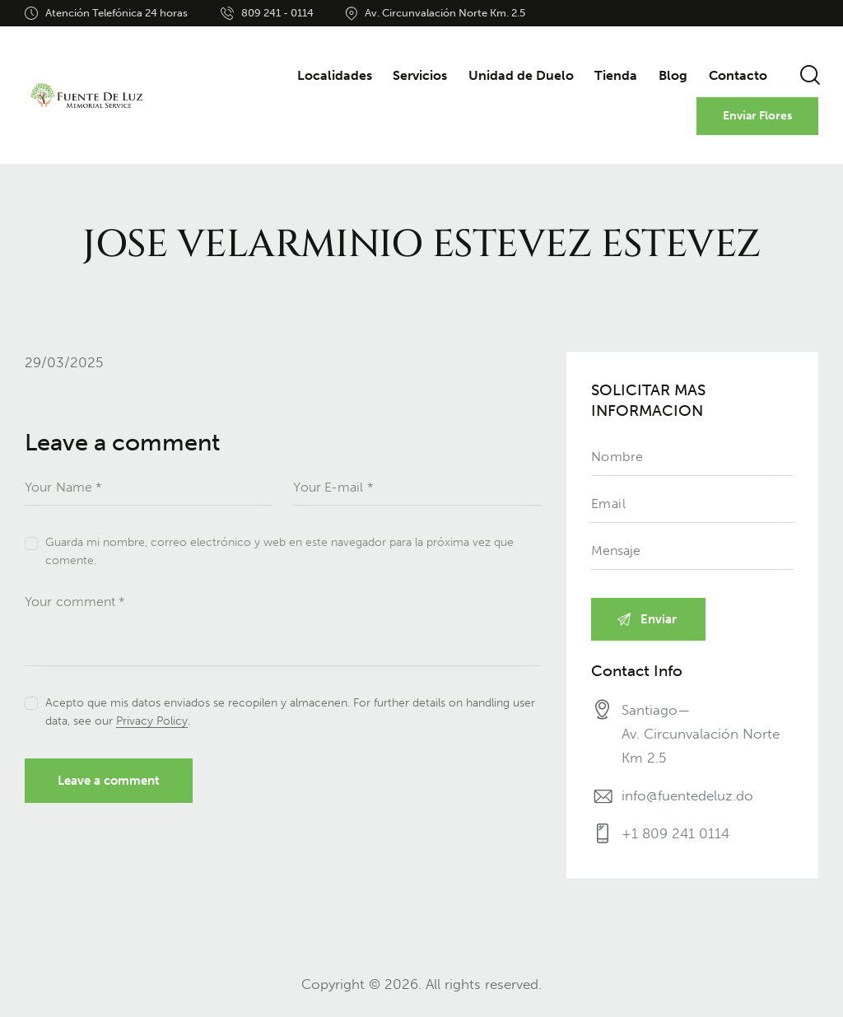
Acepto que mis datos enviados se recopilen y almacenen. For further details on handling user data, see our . (290, 712)
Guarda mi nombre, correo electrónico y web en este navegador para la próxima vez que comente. (279, 551)
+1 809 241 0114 (675, 833)
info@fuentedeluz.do (687, 795)
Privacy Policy (152, 722)
